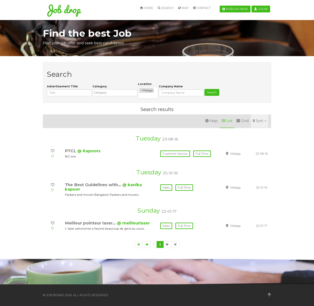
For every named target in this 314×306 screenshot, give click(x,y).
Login (261, 9)
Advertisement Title (62, 86)
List (227, 121)
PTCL (71, 150)
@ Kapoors (89, 150)
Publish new (235, 9)
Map (183, 8)
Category (100, 86)
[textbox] (116, 93)
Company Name (171, 86)
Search (166, 8)
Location (145, 84)
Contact (202, 8)
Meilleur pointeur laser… (91, 223)
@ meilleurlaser (133, 223)
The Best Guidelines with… (93, 184)
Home (146, 8)
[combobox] (115, 92)
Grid (243, 121)
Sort (259, 121)
